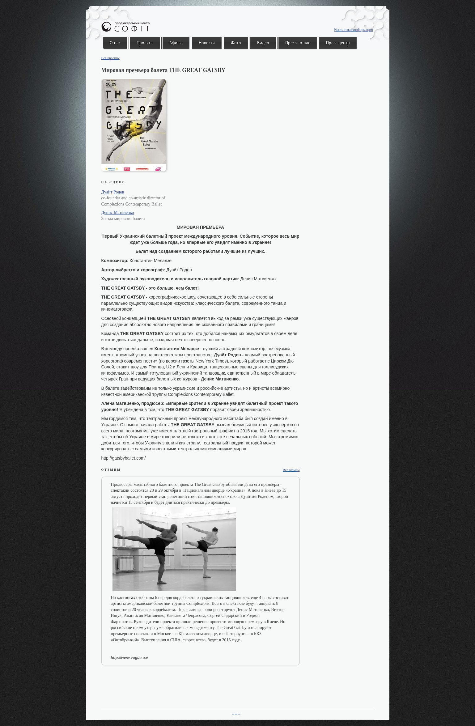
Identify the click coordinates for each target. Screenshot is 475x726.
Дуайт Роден (113, 192)
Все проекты (110, 58)
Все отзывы (291, 470)
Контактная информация (353, 30)
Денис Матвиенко (117, 212)
